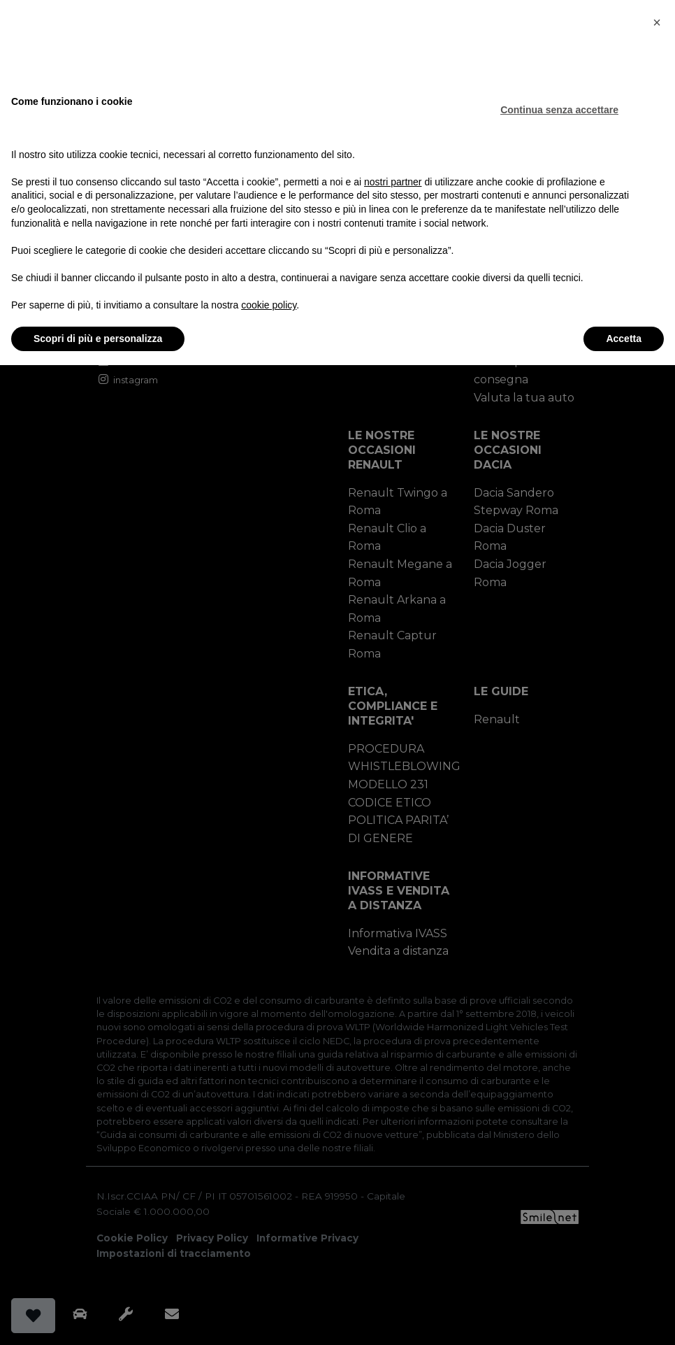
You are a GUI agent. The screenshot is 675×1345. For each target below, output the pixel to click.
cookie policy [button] (268, 305)
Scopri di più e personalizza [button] (98, 337)
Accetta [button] (623, 337)
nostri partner (392, 181)
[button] (657, 22)
